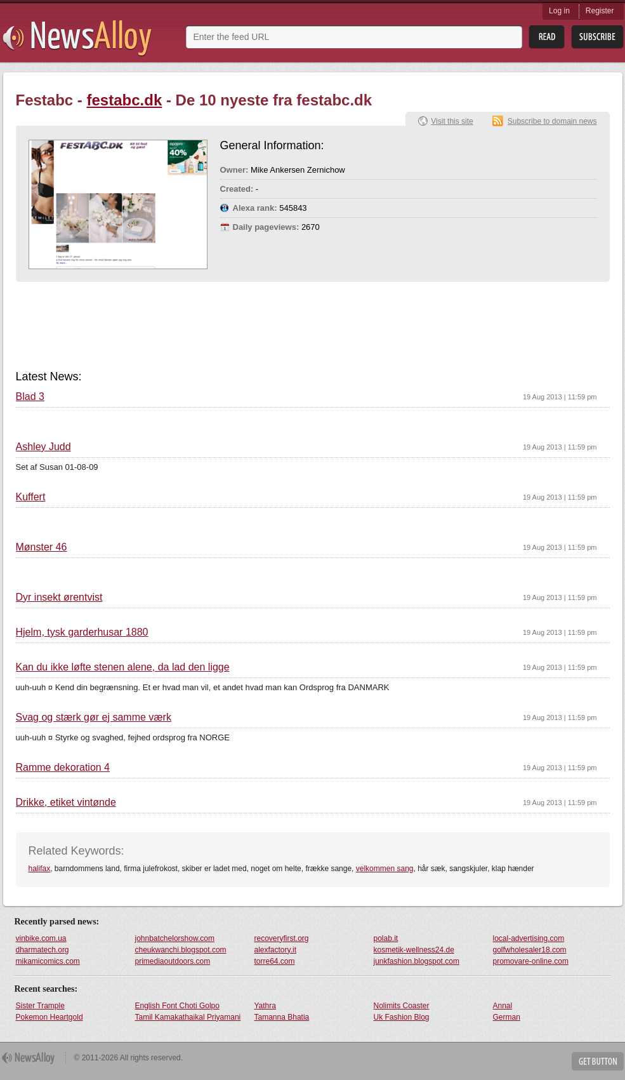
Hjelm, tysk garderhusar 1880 (82, 632)
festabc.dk (124, 100)
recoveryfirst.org (281, 938)
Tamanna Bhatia (282, 1017)
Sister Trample (40, 1005)
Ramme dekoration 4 (63, 768)
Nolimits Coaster (402, 1005)
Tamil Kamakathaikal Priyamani (188, 1017)
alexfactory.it (275, 949)
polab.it (386, 938)
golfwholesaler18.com (530, 949)
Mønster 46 (41, 547)
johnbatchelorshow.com (174, 938)
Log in (559, 10)
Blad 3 (30, 397)
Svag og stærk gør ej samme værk (93, 717)
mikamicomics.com (48, 961)
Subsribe (597, 37)
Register (600, 10)
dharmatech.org (42, 949)
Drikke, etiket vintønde (66, 802)
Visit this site (452, 121)
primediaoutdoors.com (173, 961)
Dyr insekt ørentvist (59, 597)
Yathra (265, 1005)
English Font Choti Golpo (177, 1005)
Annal (503, 1005)
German (506, 1017)
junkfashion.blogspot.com (416, 961)
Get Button (598, 1061)
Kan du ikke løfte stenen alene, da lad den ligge (123, 667)
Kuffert (31, 497)
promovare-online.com (531, 961)
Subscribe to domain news (552, 121)
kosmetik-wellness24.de (414, 949)
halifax (40, 868)
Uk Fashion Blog (402, 1017)
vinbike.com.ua (41, 938)
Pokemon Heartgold (49, 1017)
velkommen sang (385, 868)
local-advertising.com (529, 938)
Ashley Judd (43, 447)
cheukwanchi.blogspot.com (181, 949)
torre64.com (274, 961)
